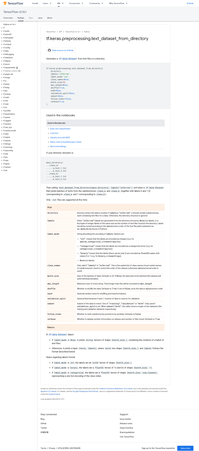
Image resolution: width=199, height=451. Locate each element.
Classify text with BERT (60, 137)
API (60, 32)
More (49, 18)
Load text (54, 133)
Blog (42, 419)
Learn (45, 3)
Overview (8, 18)
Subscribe (185, 448)
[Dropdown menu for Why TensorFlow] (127, 3)
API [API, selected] (58, 3)
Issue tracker (125, 419)
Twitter (44, 428)
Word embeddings (58, 146)
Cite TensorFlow (127, 437)
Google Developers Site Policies (85, 391)
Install (35, 3)
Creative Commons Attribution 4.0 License (115, 389)
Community (94, 3)
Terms (43, 448)
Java (40, 18)
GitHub (190, 3)
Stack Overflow (126, 428)
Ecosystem (74, 3)
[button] (18, 27)
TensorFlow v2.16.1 (14, 12)
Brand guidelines (127, 432)
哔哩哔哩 (44, 432)
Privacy (52, 448)
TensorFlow (51, 32)
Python (87, 32)
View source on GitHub (60, 50)
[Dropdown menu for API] (63, 3)
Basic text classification (60, 129)
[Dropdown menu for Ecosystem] (83, 3)
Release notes (126, 423)
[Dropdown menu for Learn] (51, 3)
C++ (31, 18)
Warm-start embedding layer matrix (65, 142)
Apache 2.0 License (48, 391)
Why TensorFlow (116, 3)
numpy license (54, 394)
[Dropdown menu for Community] (103, 3)
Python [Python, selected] (21, 18)
